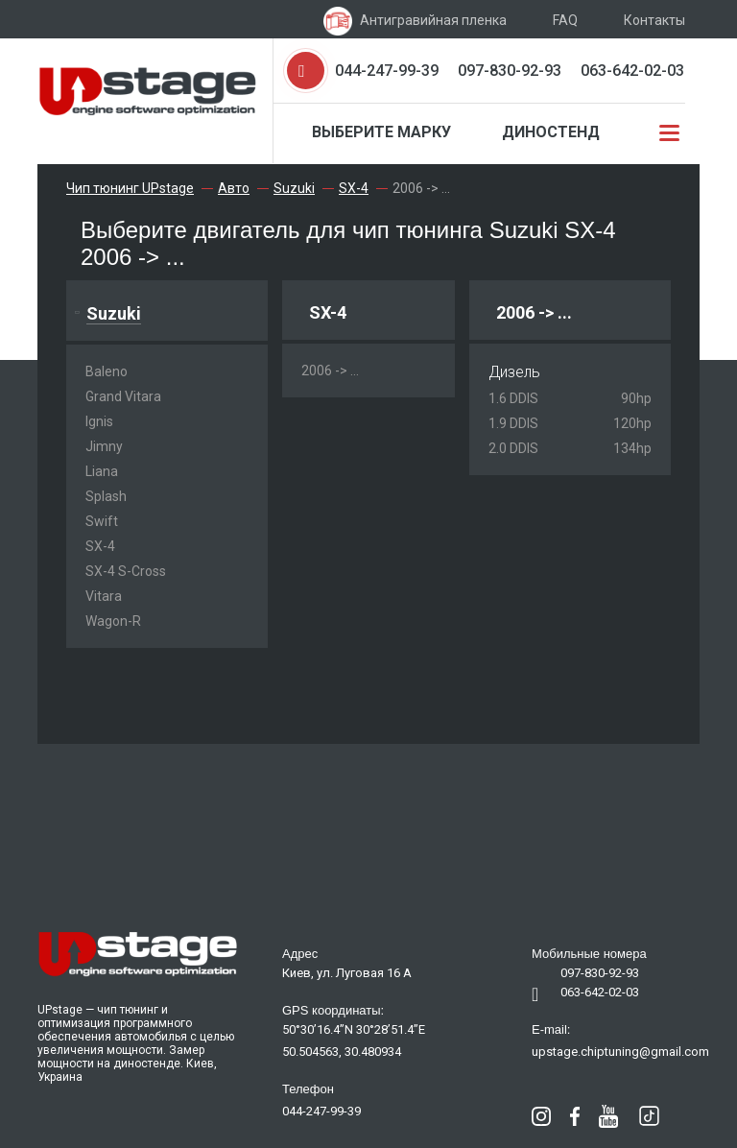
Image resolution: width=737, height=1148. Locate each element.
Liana (101, 471)
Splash (106, 496)
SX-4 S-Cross (125, 571)
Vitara (103, 596)
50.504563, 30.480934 (341, 1051)
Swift (101, 521)
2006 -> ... (330, 370)
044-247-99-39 (387, 70)
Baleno (106, 371)
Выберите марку (381, 132)
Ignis (99, 421)
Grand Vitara (123, 396)
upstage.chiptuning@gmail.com (620, 1051)
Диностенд (551, 132)
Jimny (104, 446)
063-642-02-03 (632, 70)
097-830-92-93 (509, 70)
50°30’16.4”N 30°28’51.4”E (353, 1029)
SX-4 (100, 546)
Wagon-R (113, 621)
